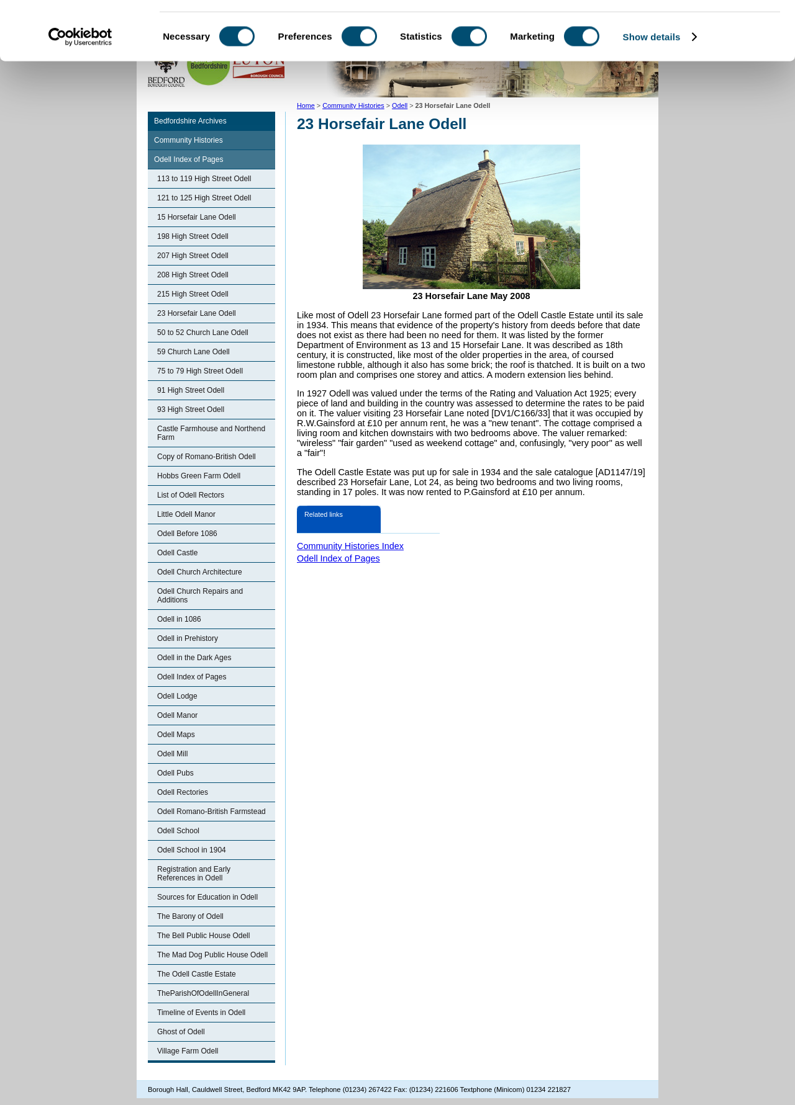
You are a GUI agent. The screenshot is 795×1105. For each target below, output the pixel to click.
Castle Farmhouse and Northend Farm (211, 433)
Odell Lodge (177, 696)
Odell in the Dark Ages (194, 657)
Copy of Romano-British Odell (206, 456)
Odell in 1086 (179, 619)
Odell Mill (172, 753)
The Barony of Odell (190, 916)
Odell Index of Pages (188, 159)
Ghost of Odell (181, 1031)
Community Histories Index (350, 546)
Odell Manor (177, 715)
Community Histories (188, 140)
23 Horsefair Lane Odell (196, 313)
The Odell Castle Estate (196, 974)
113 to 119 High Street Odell (204, 178)
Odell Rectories (182, 792)
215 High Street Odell (193, 294)
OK (691, 30)
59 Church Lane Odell (193, 351)
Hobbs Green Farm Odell (198, 476)
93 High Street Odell (190, 409)
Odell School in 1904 (191, 850)
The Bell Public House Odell (203, 935)
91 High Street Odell (190, 390)
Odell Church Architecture (199, 572)
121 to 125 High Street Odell (204, 198)
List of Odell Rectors (190, 495)
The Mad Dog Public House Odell (212, 955)
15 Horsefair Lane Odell (196, 217)
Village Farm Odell (187, 1051)
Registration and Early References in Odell (193, 873)
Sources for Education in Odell (207, 897)
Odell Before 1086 (187, 533)
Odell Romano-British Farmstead (211, 811)
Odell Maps (176, 734)
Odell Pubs (175, 773)
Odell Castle (177, 552)
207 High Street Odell (193, 255)
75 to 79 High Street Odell (200, 371)
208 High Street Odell (193, 275)
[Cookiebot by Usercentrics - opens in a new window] (80, 95)
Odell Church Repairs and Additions (200, 595)
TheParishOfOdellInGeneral (203, 993)
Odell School (178, 830)
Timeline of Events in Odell (201, 1012)
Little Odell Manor (186, 514)
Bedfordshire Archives (190, 121)
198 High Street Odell (193, 236)
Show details (652, 95)
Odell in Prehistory (187, 638)
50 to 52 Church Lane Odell (202, 332)
